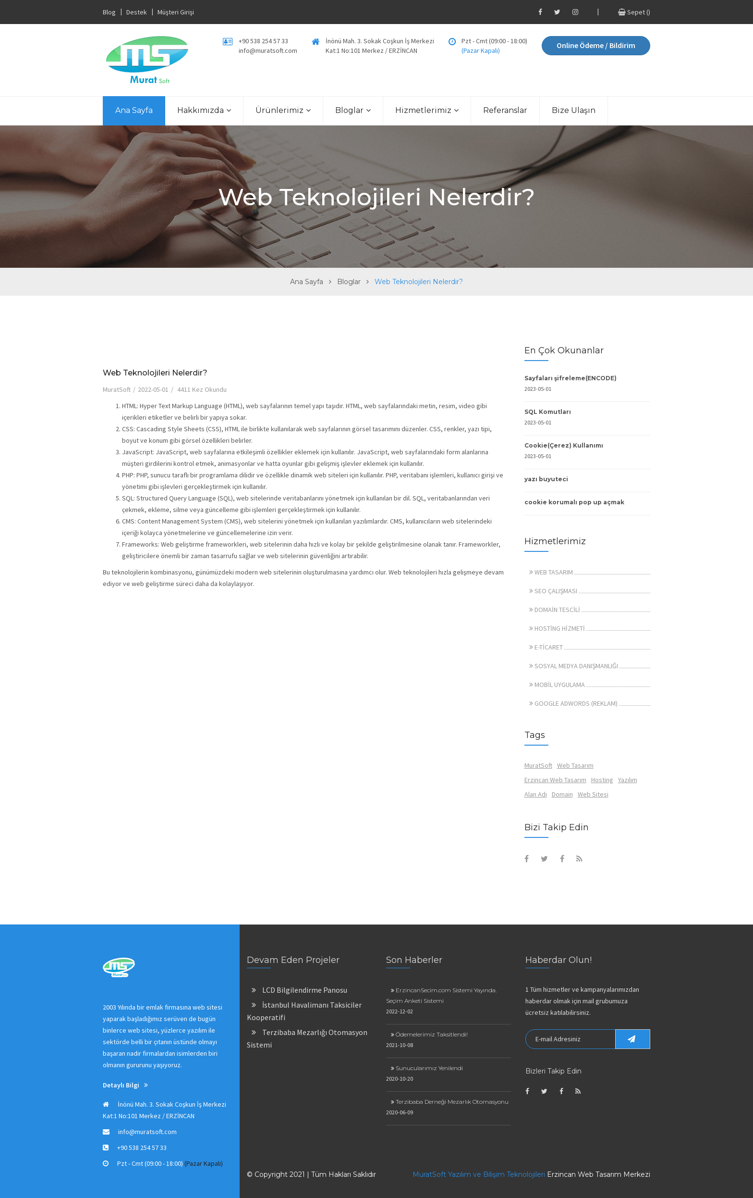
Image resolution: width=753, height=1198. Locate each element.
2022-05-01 (153, 389)
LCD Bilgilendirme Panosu (299, 990)
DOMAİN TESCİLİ (554, 609)
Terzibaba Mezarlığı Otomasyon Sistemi (307, 1038)
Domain (562, 794)
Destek (136, 12)
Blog (109, 12)
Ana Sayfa (134, 110)
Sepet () (634, 12)
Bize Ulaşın (573, 110)
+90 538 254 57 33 (263, 41)
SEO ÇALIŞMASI (553, 591)
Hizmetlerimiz (427, 110)
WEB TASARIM (551, 572)
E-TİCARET (546, 647)
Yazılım (627, 779)
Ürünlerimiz (283, 110)
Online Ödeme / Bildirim (596, 45)
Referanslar (505, 110)
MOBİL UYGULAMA (557, 684)
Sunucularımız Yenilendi (427, 1068)
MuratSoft (117, 389)
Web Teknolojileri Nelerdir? (155, 372)
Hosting (602, 779)
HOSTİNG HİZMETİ (557, 628)
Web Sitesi (593, 794)
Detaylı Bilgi (125, 1085)
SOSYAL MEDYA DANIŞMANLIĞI (573, 665)
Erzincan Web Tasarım (555, 779)
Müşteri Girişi (176, 12)
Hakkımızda (204, 110)
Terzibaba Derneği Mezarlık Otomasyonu (450, 1101)
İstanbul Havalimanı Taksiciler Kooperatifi (304, 1011)
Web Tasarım (575, 765)
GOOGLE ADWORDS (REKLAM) (573, 703)
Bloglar (353, 110)
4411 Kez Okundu (202, 389)
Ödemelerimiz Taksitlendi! (429, 1034)
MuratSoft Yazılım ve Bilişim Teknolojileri (479, 1174)
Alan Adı (535, 794)
